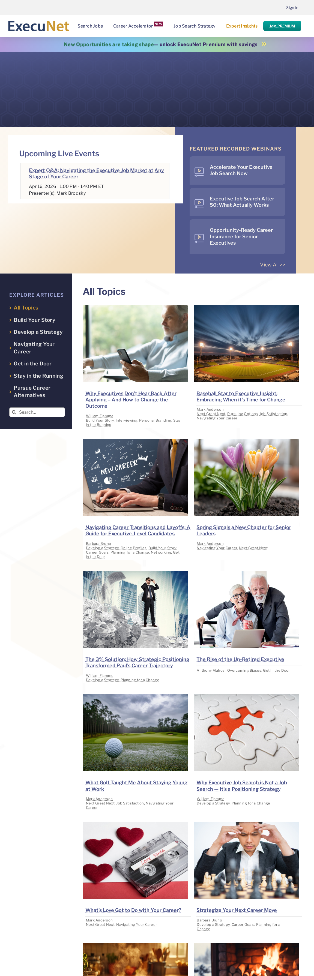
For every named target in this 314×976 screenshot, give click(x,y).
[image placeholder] (135, 307)
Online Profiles (133, 548)
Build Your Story (100, 420)
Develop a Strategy (102, 548)
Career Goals (97, 552)
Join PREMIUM (282, 26)
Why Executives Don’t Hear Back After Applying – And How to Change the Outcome (131, 400)
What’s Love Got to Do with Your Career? (133, 910)
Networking (161, 552)
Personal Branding (155, 420)
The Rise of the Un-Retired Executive (240, 659)
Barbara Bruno (98, 543)
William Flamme (100, 416)
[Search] (14, 412)
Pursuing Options (242, 414)
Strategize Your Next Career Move (236, 910)
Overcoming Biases (244, 670)
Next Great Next (211, 414)
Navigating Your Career (217, 418)
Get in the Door (276, 670)
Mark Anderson (210, 409)
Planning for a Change (129, 552)
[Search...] (37, 412)
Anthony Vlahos (211, 670)
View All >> (272, 265)
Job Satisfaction (273, 414)
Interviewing (126, 420)
